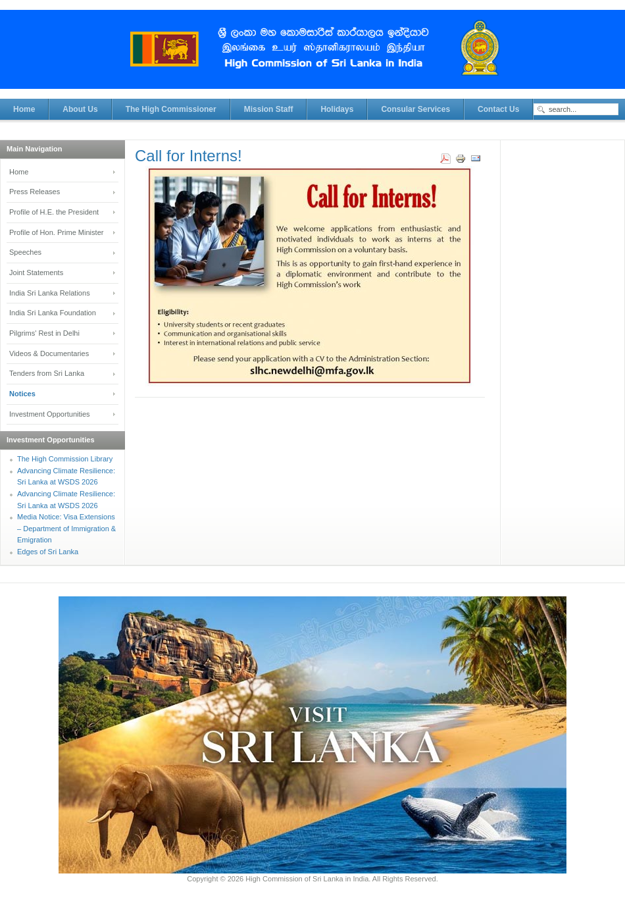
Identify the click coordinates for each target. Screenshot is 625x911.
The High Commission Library (65, 459)
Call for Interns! (188, 156)
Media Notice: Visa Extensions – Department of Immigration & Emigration (66, 528)
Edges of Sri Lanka (47, 552)
